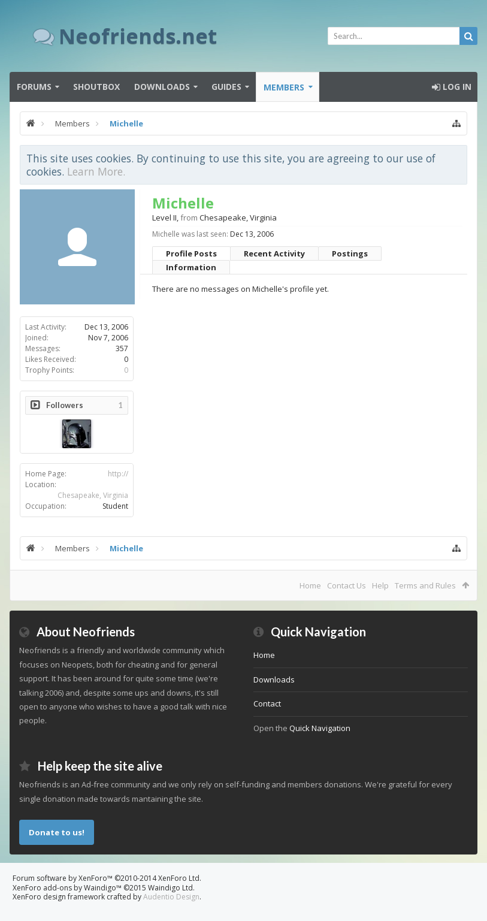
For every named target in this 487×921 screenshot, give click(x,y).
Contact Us (346, 585)
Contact (267, 703)
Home (310, 585)
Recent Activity (274, 253)
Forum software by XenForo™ (107, 878)
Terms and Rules (425, 585)
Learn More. (96, 171)
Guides (226, 86)
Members (284, 87)
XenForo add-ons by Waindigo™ (67, 888)
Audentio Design (171, 897)
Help (380, 585)
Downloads (162, 86)
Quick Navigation (319, 728)
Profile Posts (191, 253)
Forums (34, 86)
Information (191, 267)
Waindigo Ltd (170, 888)
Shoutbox (96, 86)
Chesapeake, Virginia (93, 495)
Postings (350, 253)
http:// (118, 474)
